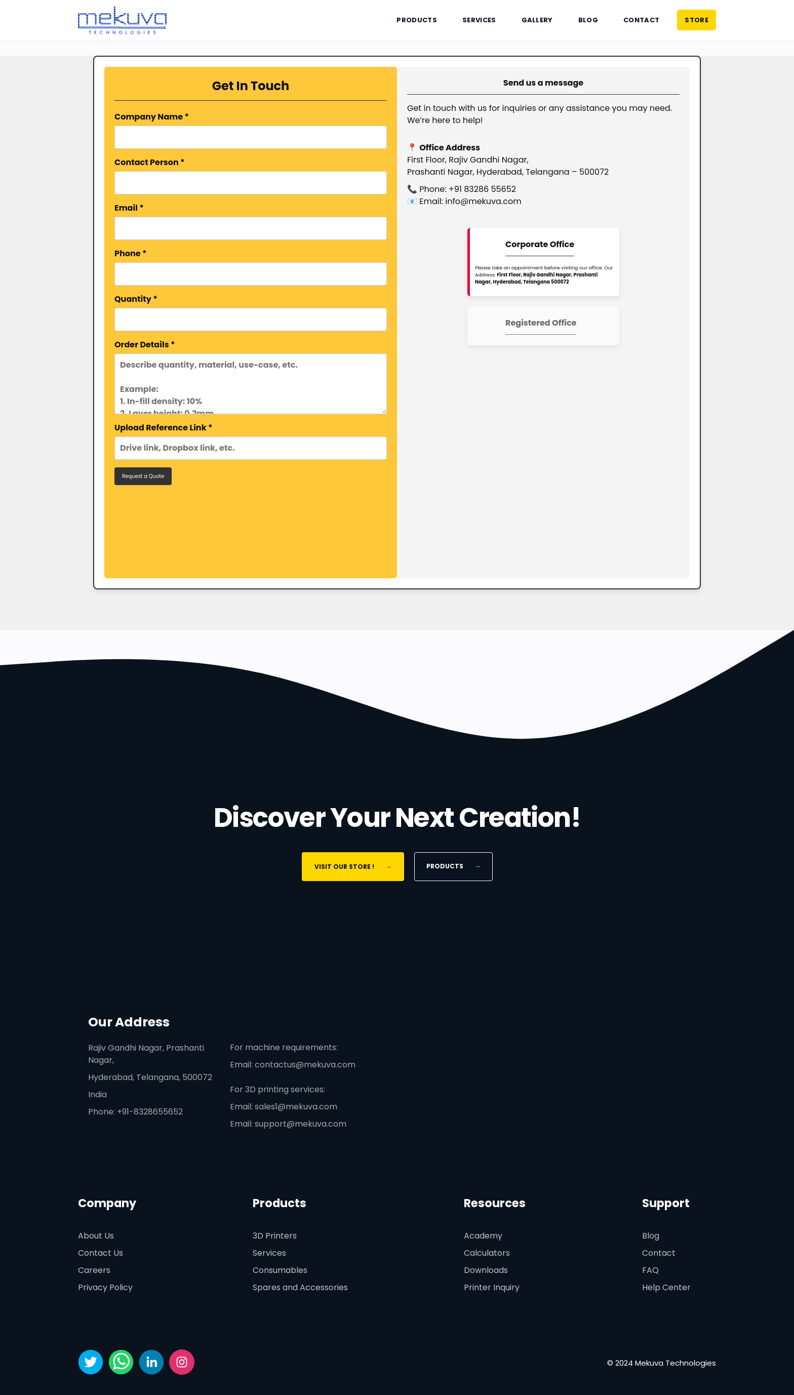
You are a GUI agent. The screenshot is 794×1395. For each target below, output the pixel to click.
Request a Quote (143, 476)
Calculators (487, 1253)
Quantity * (250, 312)
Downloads (486, 1270)
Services (479, 20)
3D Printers (275, 1236)
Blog (588, 20)
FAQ (650, 1270)
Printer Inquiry (492, 1287)
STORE (696, 20)
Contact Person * (250, 175)
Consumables (280, 1270)
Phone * (250, 267)
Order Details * (250, 376)
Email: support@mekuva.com (288, 1124)
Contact (641, 20)
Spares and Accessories (300, 1287)
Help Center (666, 1287)
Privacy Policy (105, 1287)
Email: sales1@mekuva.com (283, 1106)
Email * (250, 221)
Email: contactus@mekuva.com (292, 1064)
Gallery (537, 20)
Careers (94, 1270)
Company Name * (250, 130)
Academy (483, 1236)
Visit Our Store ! (352, 866)
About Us (96, 1236)
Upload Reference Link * (250, 441)
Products (416, 20)
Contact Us (100, 1253)
